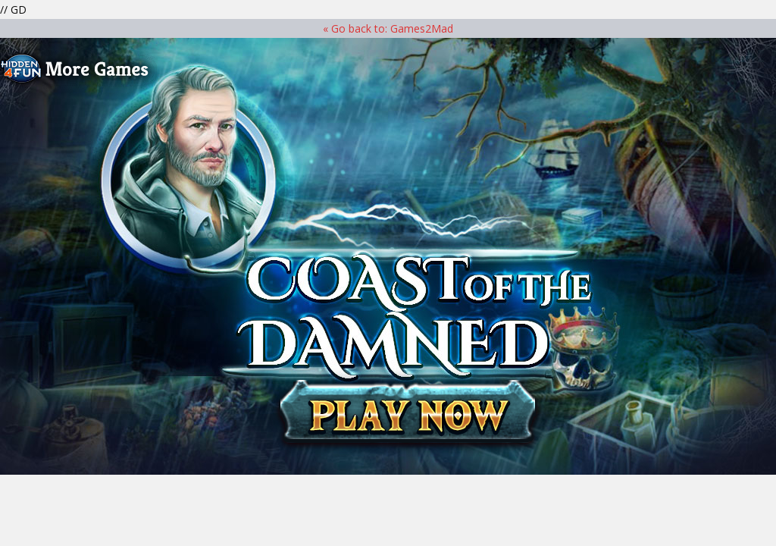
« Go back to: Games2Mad (388, 28)
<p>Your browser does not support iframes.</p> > (388, 256)
